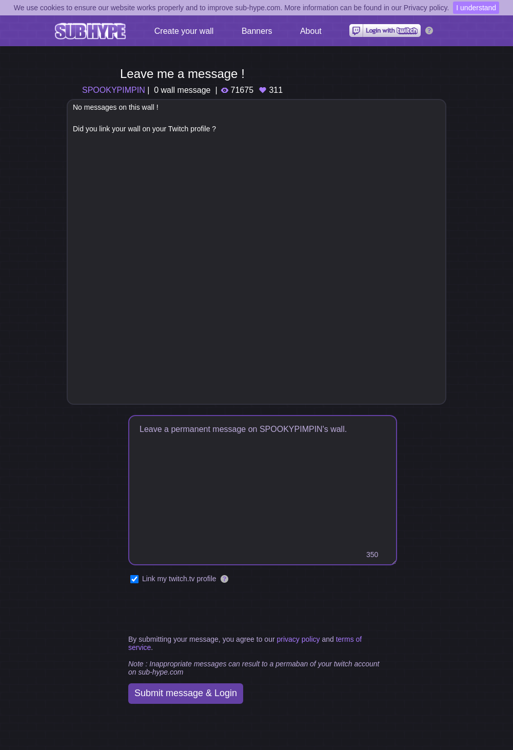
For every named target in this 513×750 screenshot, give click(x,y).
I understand (476, 8)
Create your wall (184, 31)
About (311, 31)
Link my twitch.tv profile (179, 579)
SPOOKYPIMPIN (113, 90)
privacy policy (298, 639)
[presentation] (206, 610)
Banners (257, 31)
